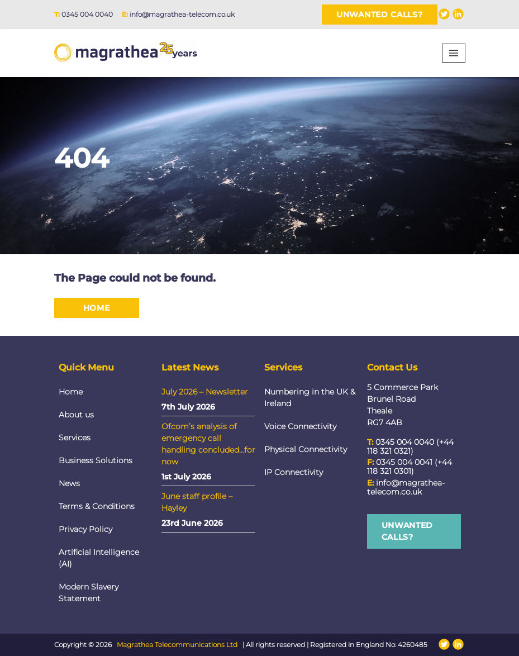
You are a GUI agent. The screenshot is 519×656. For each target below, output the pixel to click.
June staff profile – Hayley (196, 502)
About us (76, 415)
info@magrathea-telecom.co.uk (182, 14)
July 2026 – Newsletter (204, 392)
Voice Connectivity (300, 426)
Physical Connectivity (305, 449)
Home (96, 308)
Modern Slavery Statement (88, 592)
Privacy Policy (85, 529)
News (69, 483)
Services (75, 437)
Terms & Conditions (97, 506)
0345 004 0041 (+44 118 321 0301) (409, 466)
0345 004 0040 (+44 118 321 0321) (410, 446)
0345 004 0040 (87, 14)
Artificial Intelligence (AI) (99, 558)
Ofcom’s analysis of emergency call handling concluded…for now (208, 444)
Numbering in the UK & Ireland (309, 397)
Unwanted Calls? (379, 14)
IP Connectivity (293, 472)
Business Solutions (95, 460)
